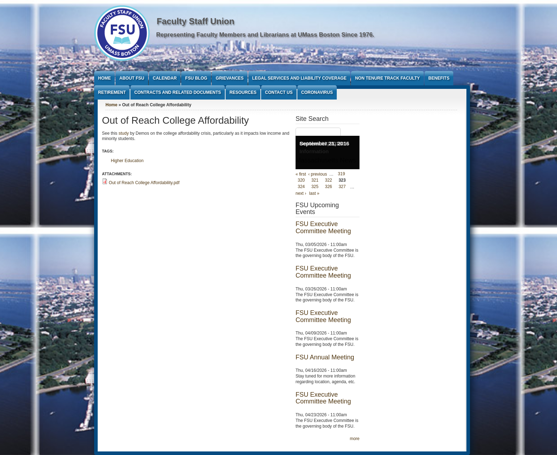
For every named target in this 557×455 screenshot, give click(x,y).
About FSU (131, 78)
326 (328, 186)
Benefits (438, 78)
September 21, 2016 (324, 143)
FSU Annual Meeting (325, 357)
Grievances (229, 78)
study (124, 133)
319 (341, 174)
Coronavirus (317, 92)
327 (342, 186)
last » (314, 193)
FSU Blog (196, 78)
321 (314, 180)
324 (301, 186)
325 (314, 186)
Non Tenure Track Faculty (387, 78)
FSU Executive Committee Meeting (323, 227)
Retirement (112, 92)
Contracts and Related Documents (177, 92)
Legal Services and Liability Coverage (299, 78)
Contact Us (279, 92)
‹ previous (317, 174)
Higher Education (127, 160)
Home (104, 78)
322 (328, 180)
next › (301, 193)
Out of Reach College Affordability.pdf (144, 182)
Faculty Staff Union (195, 21)
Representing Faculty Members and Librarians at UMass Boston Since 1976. (265, 34)
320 (301, 180)
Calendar (165, 78)
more (354, 438)
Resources (242, 92)
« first (301, 174)
